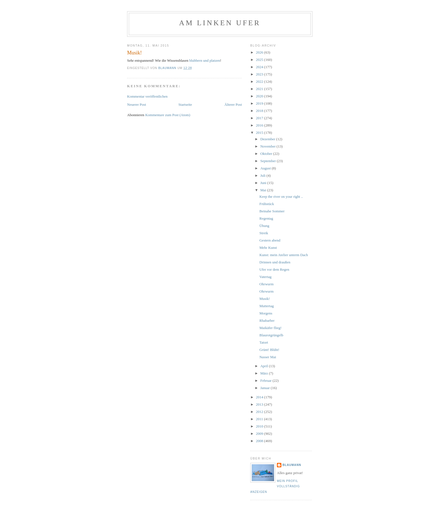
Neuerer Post (136, 104)
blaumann (291, 465)
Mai (263, 190)
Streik (263, 233)
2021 (260, 89)
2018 (260, 111)
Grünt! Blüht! (269, 350)
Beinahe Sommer (271, 211)
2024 (260, 67)
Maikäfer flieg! (270, 328)
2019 (260, 103)
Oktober (266, 153)
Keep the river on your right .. (281, 196)
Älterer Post (233, 104)
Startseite (185, 104)
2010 (260, 426)
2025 (260, 60)
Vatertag (265, 277)
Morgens (265, 313)
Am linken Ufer (220, 23)
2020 (260, 96)
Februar (266, 380)
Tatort (263, 342)
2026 (260, 52)
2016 (260, 125)
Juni (263, 183)
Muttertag (266, 306)
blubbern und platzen (204, 60)
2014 (260, 397)
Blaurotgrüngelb (271, 335)
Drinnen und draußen (274, 262)
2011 (260, 419)
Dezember (268, 139)
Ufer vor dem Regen (274, 269)
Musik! (264, 299)
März (264, 373)
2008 (260, 441)
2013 (260, 404)
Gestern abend (269, 240)
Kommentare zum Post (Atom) (167, 115)
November (268, 146)
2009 (260, 433)
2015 (260, 132)
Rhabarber (266, 320)
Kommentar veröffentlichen (147, 96)
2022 (260, 81)
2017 (260, 118)
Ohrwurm (266, 284)
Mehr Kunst (268, 247)
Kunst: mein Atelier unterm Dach (283, 255)
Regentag (266, 218)
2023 (260, 74)
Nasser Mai (267, 357)
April (264, 366)
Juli (263, 175)
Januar (265, 388)
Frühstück (266, 204)
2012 (260, 412)
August (266, 168)
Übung (264, 226)
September (268, 161)
